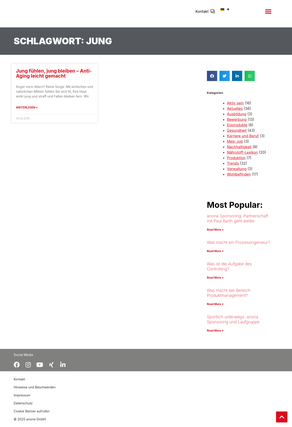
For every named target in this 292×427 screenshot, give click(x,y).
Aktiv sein (235, 106)
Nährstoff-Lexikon (242, 155)
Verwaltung (237, 172)
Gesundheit (237, 133)
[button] (268, 13)
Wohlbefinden (239, 177)
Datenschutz (23, 406)
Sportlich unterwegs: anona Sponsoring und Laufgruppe (233, 322)
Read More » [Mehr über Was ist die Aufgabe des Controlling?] (215, 280)
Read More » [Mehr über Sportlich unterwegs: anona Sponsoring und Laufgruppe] (215, 333)
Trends (233, 166)
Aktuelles (235, 111)
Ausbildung (236, 117)
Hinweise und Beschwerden (35, 390)
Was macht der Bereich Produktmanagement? (228, 296)
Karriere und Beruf (243, 139)
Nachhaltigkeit (239, 150)
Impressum (22, 398)
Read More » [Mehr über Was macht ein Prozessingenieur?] (215, 254)
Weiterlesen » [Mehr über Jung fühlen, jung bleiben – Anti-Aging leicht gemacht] (27, 110)
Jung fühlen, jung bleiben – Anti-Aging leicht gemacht (54, 76)
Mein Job (235, 144)
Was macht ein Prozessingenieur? (238, 245)
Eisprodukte (237, 128)
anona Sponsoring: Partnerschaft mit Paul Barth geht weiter (237, 222)
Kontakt (202, 13)
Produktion (236, 161)
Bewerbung (237, 122)
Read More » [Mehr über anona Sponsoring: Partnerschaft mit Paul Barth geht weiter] (215, 233)
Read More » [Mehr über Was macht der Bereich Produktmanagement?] (215, 307)
